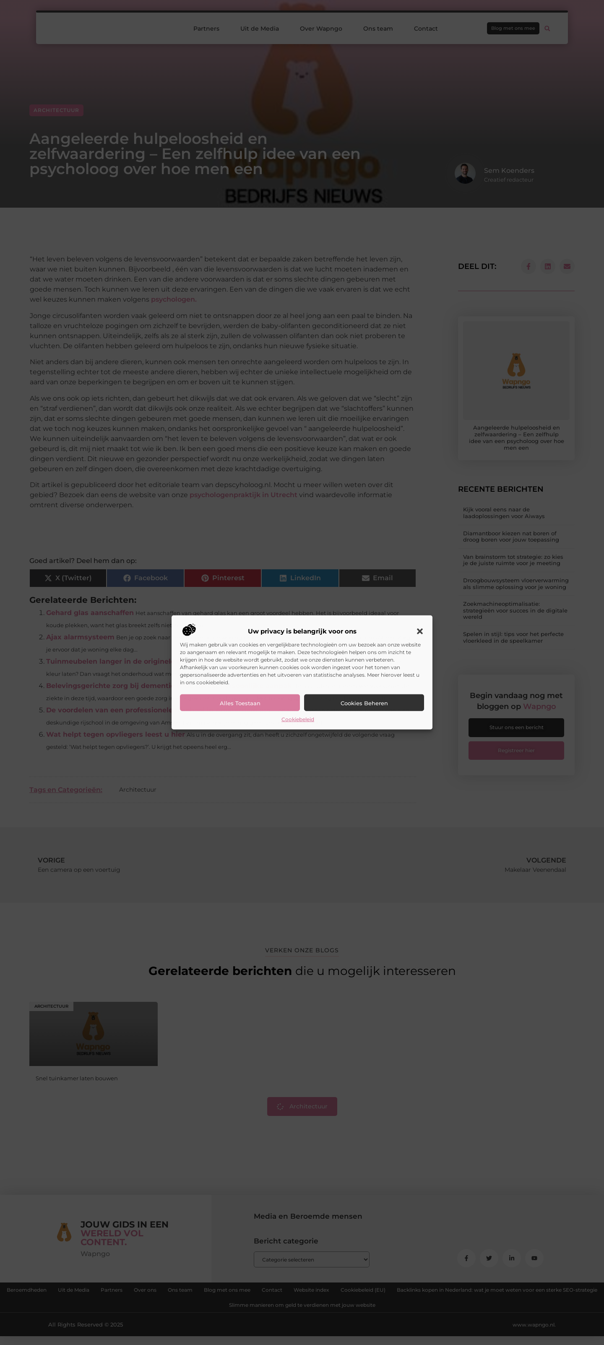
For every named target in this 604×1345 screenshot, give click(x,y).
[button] (420, 631)
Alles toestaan (240, 703)
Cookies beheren (364, 703)
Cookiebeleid (297, 719)
